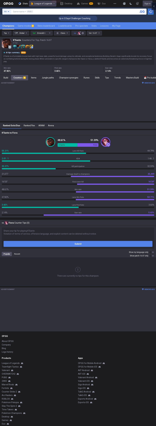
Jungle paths (48, 77)
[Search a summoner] (142, 12)
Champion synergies (68, 77)
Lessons (104, 26)
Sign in (147, 3)
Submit (78, 244)
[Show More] (124, 4)
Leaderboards (65, 26)
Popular (7, 254)
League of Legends (42, 3)
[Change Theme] (131, 4)
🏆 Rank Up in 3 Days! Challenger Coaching (78, 18)
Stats (94, 26)
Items (33, 77)
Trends (117, 77)
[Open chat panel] (154, 53)
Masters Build (132, 77)
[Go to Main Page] (8, 3)
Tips (107, 77)
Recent (17, 254)
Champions (8, 26)
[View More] (115, 4)
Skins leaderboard (46, 26)
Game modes (26, 26)
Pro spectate (81, 26)
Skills (97, 77)
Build (6, 77)
